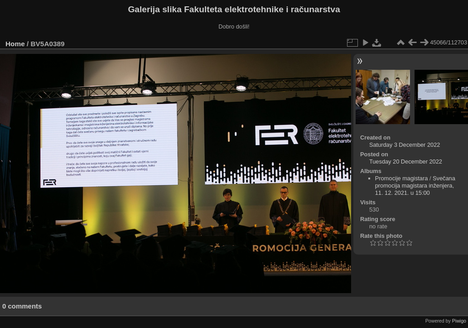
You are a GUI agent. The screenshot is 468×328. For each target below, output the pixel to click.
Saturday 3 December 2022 (404, 144)
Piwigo (459, 320)
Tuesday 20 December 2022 (405, 161)
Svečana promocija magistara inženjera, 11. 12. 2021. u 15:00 (415, 185)
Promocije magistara (401, 178)
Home (15, 44)
